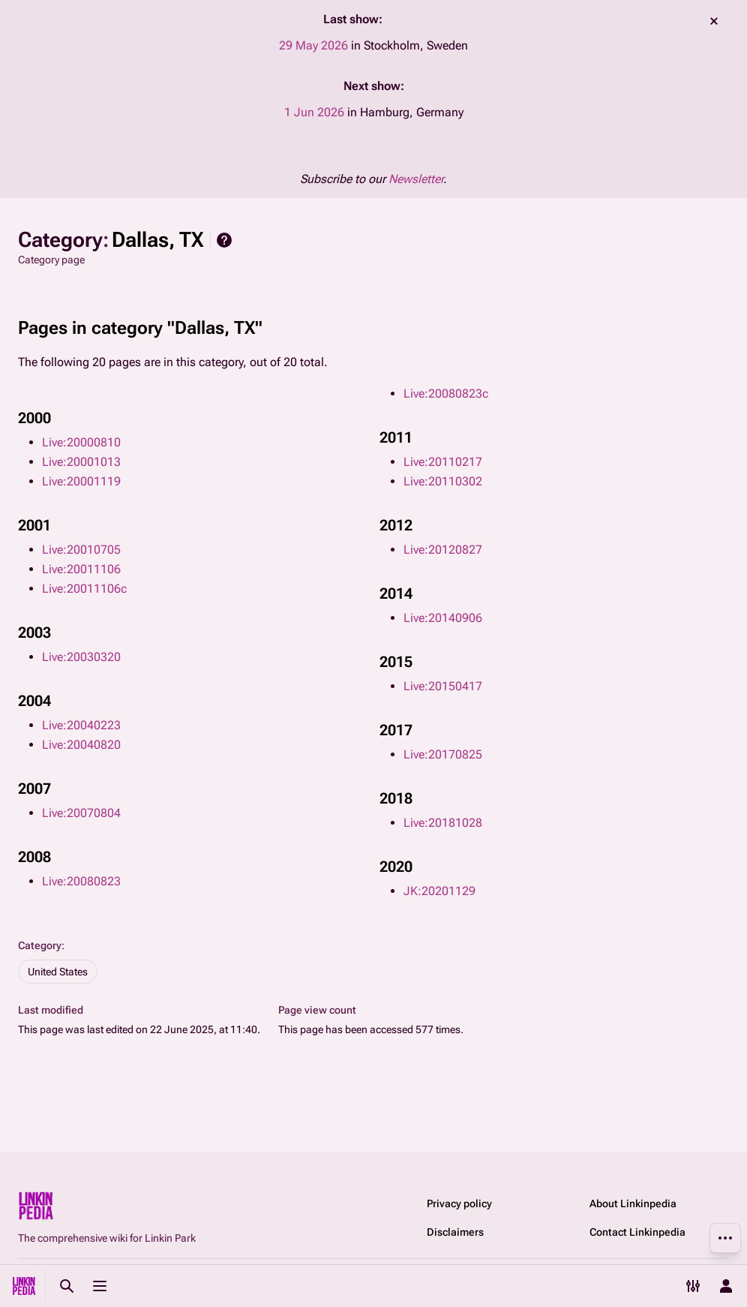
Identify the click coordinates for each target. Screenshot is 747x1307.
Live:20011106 (81, 569)
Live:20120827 (443, 549)
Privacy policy (459, 1203)
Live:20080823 (81, 881)
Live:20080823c (446, 393)
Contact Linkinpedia (638, 1232)
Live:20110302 (443, 481)
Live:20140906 (443, 618)
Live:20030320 (81, 657)
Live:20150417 (443, 686)
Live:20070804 (81, 813)
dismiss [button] (714, 21)
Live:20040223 (81, 725)
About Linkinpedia (633, 1203)
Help (224, 240)
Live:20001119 (81, 481)
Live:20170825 (443, 754)
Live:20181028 (443, 823)
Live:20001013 (81, 462)
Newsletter (415, 179)
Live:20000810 (81, 442)
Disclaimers (455, 1232)
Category (40, 945)
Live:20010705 (81, 549)
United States (58, 972)
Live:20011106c (84, 588)
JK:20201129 (440, 891)
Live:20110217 (443, 462)
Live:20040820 (81, 745)
